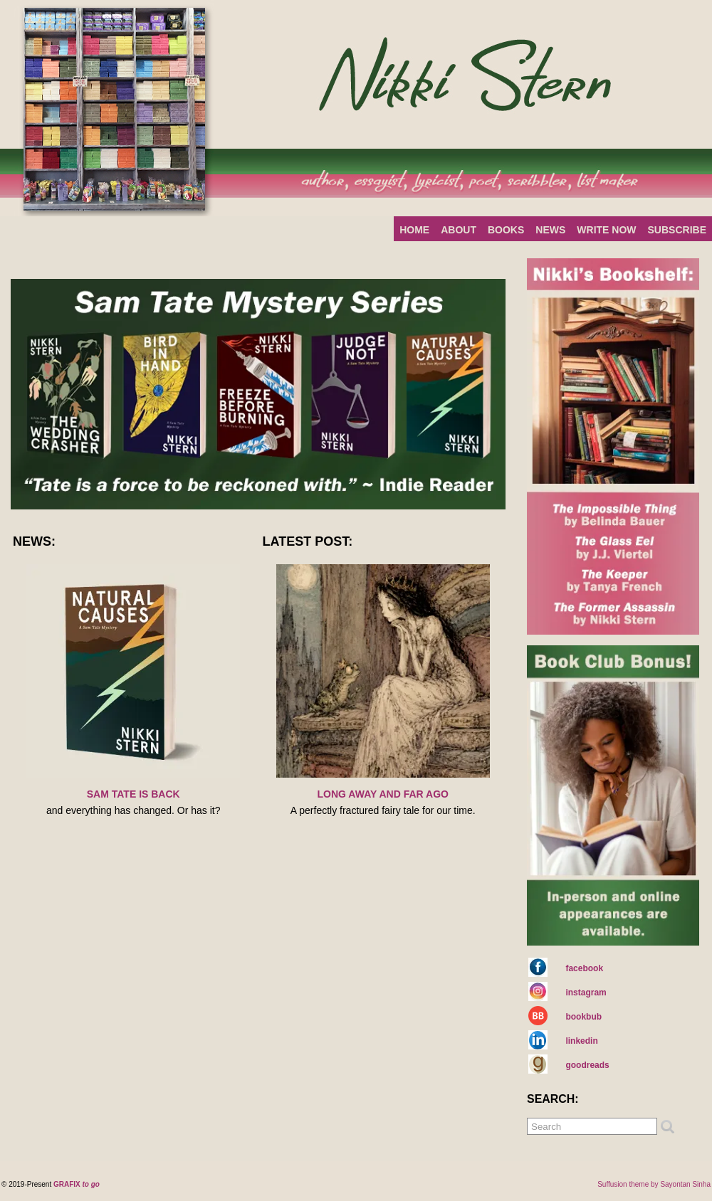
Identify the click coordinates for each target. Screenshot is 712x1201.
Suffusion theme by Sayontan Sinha (654, 1184)
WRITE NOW (606, 230)
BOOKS (506, 230)
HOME (414, 230)
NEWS (550, 230)
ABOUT (458, 230)
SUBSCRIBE (677, 230)
